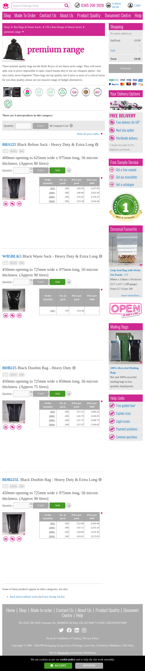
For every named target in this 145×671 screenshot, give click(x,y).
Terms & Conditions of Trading (63, 638)
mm (22, 151)
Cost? (40, 125)
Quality (88, 15)
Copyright (17, 645)
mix (5, 151)
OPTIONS (89, 665)
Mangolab (63, 652)
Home (10, 610)
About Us (66, 15)
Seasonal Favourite (123, 229)
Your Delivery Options (125, 94)
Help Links (117, 398)
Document (118, 15)
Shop (7, 15)
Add (57, 170)
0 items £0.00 (116, 5)
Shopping (116, 27)
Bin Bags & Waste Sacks (27, 27)
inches (13, 151)
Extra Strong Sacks (52, 596)
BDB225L (10, 479)
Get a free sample (126, 169)
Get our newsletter (126, 177)
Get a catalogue (125, 184)
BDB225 (9, 368)
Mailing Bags (119, 327)
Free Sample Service (124, 162)
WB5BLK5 (12, 256)
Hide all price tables (88, 134)
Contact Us (48, 15)
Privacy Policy (91, 638)
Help (138, 15)
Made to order (41, 610)
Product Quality (108, 610)
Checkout (125, 68)
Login (137, 5)
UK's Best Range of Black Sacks (64, 27)
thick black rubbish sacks (24, 596)
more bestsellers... (131, 295)
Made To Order (25, 15)
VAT (112, 50)
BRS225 (9, 144)
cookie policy (67, 659)
